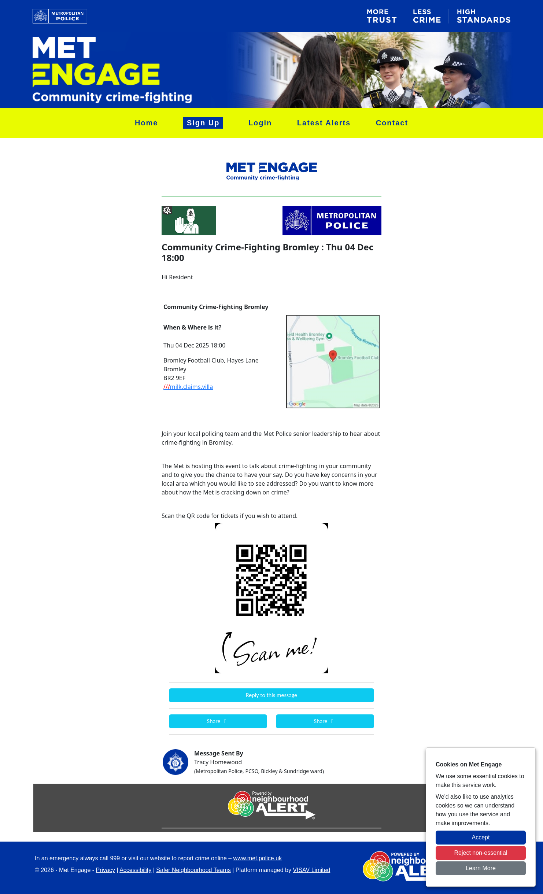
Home (146, 123)
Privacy (105, 870)
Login (260, 123)
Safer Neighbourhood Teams (193, 870)
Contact (392, 123)
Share (218, 721)
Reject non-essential (480, 853)
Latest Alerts (324, 123)
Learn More (481, 868)
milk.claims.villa (188, 387)
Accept (481, 837)
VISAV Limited (311, 870)
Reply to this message (271, 695)
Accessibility (135, 870)
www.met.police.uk (257, 858)
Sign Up (203, 123)
